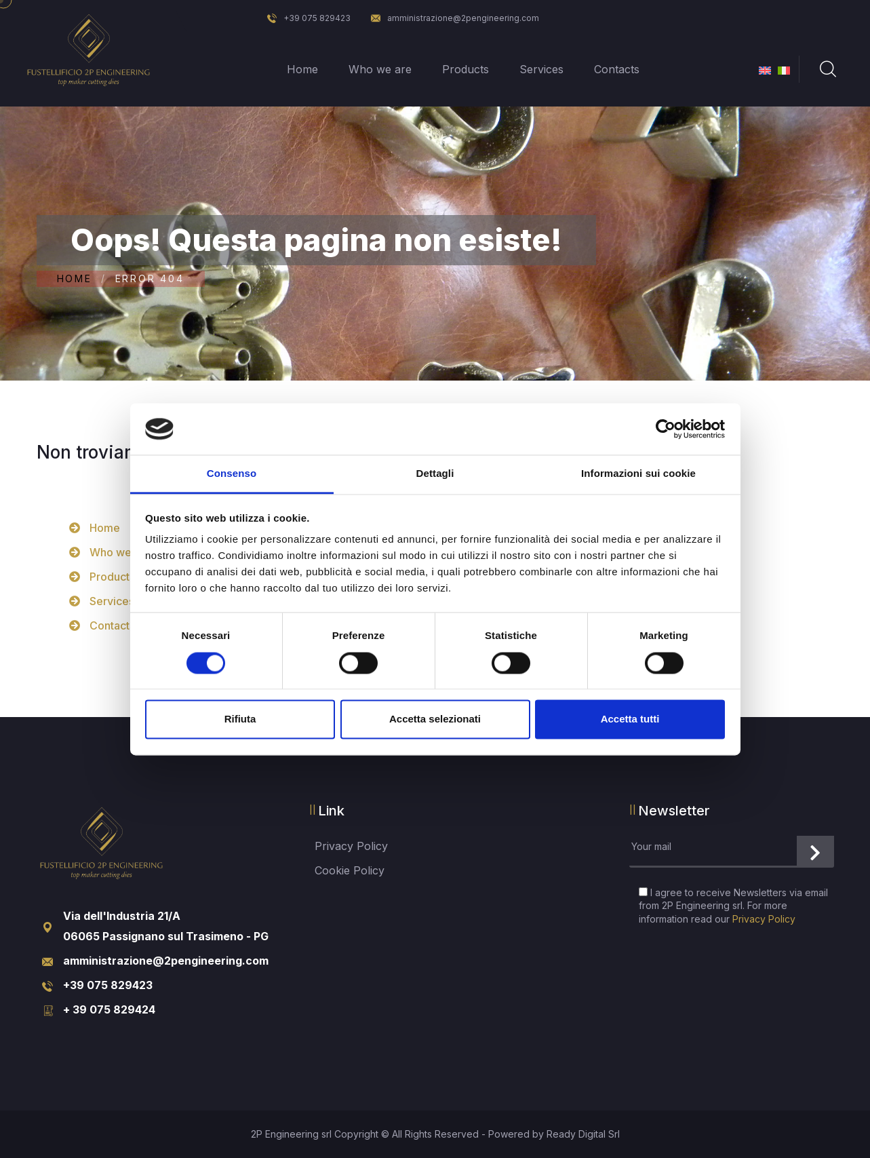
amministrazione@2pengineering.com (455, 18)
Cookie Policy (349, 870)
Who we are (380, 69)
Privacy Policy (351, 846)
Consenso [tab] (231, 474)
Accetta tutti (630, 719)
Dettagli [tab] (435, 474)
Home (302, 69)
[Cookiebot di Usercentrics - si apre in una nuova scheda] (665, 429)
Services (541, 69)
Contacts (616, 69)
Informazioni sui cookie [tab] (638, 474)
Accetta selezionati (435, 719)
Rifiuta (240, 719)
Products (465, 69)
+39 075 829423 (309, 18)
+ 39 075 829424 (109, 1009)
